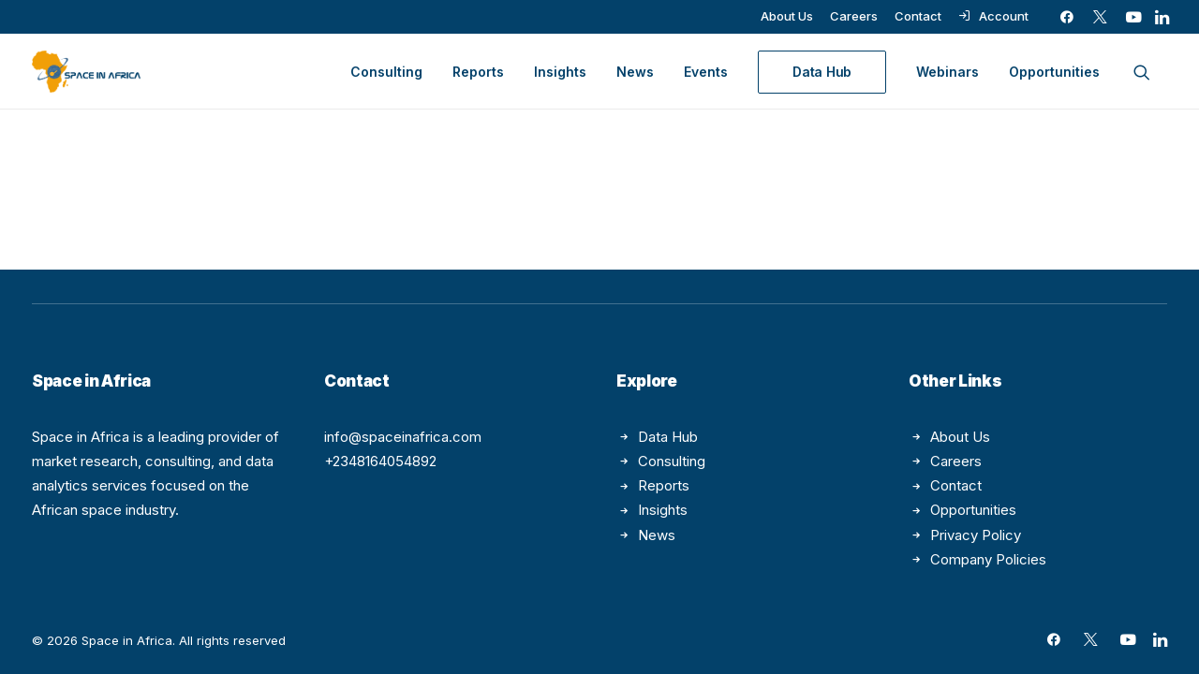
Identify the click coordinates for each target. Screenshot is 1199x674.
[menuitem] (787, 16)
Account (1004, 15)
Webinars (947, 72)
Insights (560, 72)
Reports (478, 72)
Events (706, 72)
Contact (918, 15)
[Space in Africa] (86, 72)
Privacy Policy (975, 535)
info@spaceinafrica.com (402, 437)
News (635, 72)
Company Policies (988, 559)
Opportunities (1054, 72)
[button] (1067, 17)
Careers (854, 15)
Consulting (386, 72)
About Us (787, 15)
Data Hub (668, 437)
